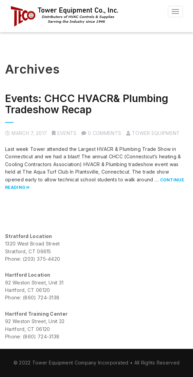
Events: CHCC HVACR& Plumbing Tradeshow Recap (86, 104)
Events (67, 133)
